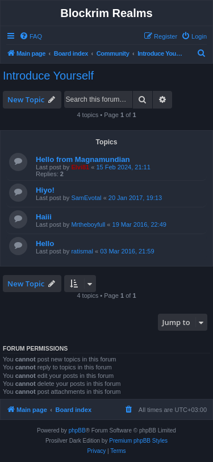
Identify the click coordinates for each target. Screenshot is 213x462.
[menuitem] (30, 36)
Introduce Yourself (48, 75)
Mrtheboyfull (88, 224)
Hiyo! (45, 190)
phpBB (77, 430)
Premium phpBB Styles (138, 441)
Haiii (44, 217)
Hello (45, 243)
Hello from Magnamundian (83, 159)
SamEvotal (86, 197)
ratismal (82, 251)
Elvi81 (80, 167)
